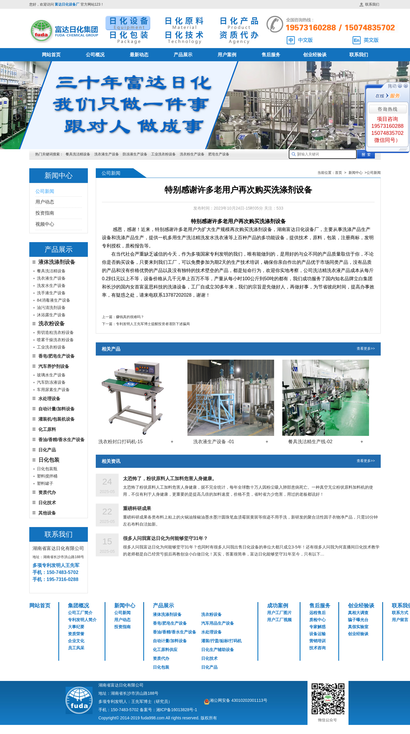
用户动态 (44, 201)
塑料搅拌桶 (47, 476)
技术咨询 (317, 647)
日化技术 (47, 502)
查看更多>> (366, 348)
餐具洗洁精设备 (78, 154)
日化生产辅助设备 (217, 649)
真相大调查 (358, 612)
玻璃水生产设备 (51, 375)
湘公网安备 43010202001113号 (238, 700)
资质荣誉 (76, 633)
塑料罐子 (45, 483)
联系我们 (369, 4)
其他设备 (47, 512)
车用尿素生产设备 (53, 389)
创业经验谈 (315, 54)
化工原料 (47, 429)
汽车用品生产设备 (217, 623)
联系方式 (400, 612)
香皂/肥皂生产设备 (56, 356)
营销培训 (317, 640)
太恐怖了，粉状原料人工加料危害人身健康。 (170, 478)
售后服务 (271, 54)
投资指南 (44, 212)
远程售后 (317, 612)
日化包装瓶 (47, 468)
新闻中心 (124, 606)
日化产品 (47, 449)
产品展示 (183, 54)
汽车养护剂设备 (53, 366)
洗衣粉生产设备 (192, 154)
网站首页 (51, 54)
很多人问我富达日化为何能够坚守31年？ (165, 538)
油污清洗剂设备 (51, 307)
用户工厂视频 (279, 619)
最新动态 (139, 54)
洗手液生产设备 (51, 292)
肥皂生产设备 (218, 154)
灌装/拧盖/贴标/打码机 (221, 640)
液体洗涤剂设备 (167, 614)
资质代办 (47, 492)
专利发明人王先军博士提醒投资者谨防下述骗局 (153, 324)
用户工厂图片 (279, 612)
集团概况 (78, 606)
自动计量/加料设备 (56, 408)
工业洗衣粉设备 (163, 154)
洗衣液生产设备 (106, 154)
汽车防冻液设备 (51, 382)
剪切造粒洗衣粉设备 (55, 332)
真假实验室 (358, 626)
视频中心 (44, 224)
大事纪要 (76, 626)
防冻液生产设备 (135, 154)
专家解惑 (317, 626)
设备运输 (317, 633)
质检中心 (317, 619)
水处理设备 (49, 398)
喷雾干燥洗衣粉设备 (55, 339)
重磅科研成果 (137, 508)
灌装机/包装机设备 (56, 419)
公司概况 (95, 54)
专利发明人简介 (82, 619)
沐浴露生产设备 (51, 314)
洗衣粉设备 (211, 614)
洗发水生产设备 (51, 285)
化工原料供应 (165, 649)
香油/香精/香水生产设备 (61, 439)
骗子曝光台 (358, 619)
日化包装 (161, 667)
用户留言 (400, 619)
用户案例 (227, 54)
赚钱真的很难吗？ (130, 317)
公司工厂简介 (80, 612)
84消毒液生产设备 (53, 300)
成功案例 (277, 606)
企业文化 (76, 640)
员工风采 (76, 647)
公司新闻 (44, 191)
